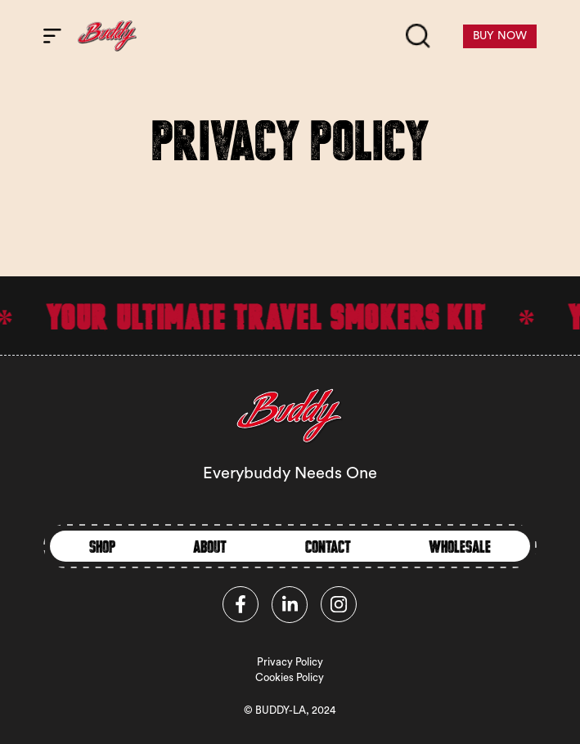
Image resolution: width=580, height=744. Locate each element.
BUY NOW (500, 36)
